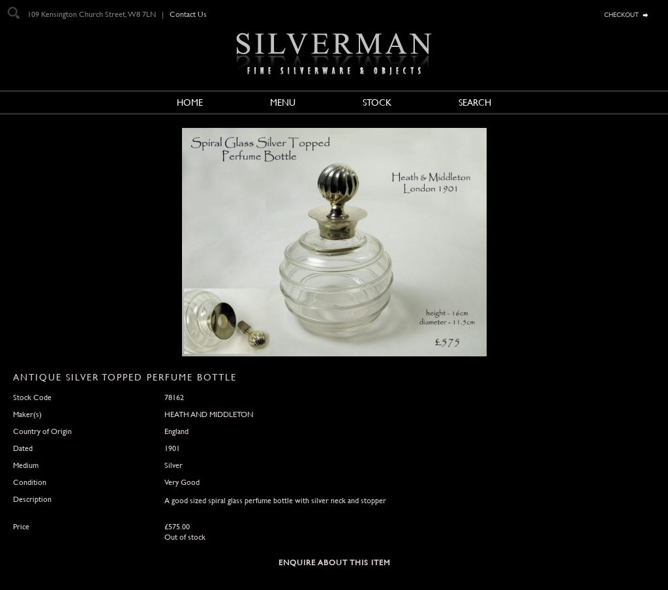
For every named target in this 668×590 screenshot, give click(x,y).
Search (475, 102)
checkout (621, 13)
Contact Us (188, 14)
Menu (283, 102)
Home (190, 102)
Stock (377, 102)
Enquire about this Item (334, 562)
